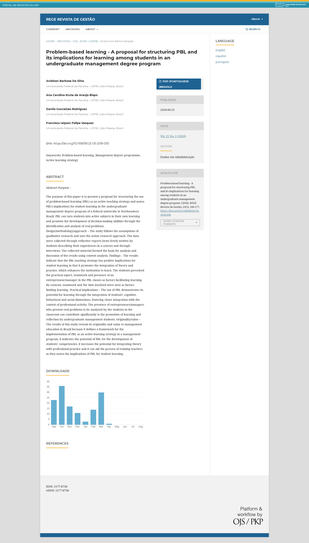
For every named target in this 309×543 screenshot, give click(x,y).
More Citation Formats (173, 222)
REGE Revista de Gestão (70, 19)
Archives (72, 29)
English (220, 50)
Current (53, 29)
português (222, 62)
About (91, 29)
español (221, 56)
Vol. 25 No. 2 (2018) (85, 41)
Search (253, 29)
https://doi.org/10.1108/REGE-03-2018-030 (81, 143)
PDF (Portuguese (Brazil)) (174, 84)
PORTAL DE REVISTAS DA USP (21, 5)
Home (50, 41)
